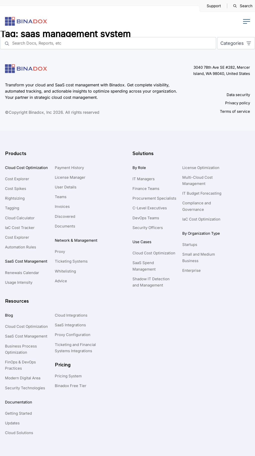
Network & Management (76, 240)
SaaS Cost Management (26, 261)
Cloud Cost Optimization (26, 167)
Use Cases (141, 241)
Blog (9, 315)
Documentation (18, 402)
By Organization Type (201, 233)
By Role (139, 167)
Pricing (63, 364)
